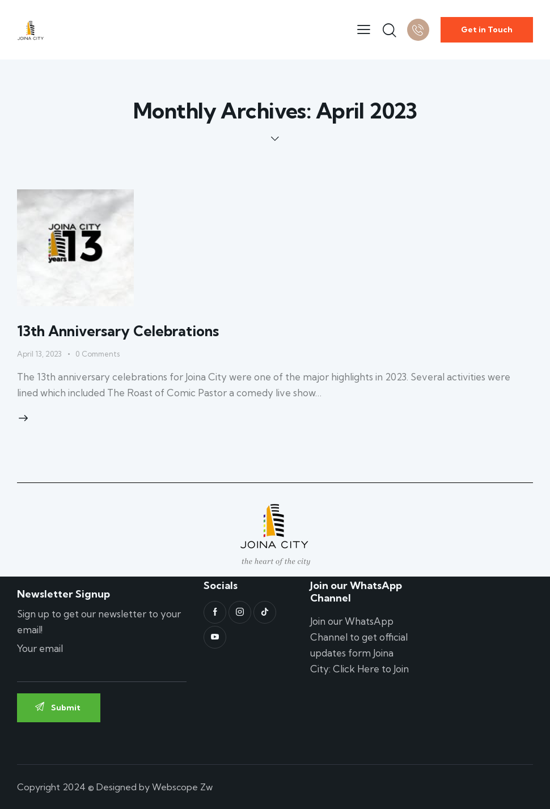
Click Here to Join (371, 669)
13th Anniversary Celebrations (118, 331)
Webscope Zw (182, 787)
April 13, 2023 (39, 353)
